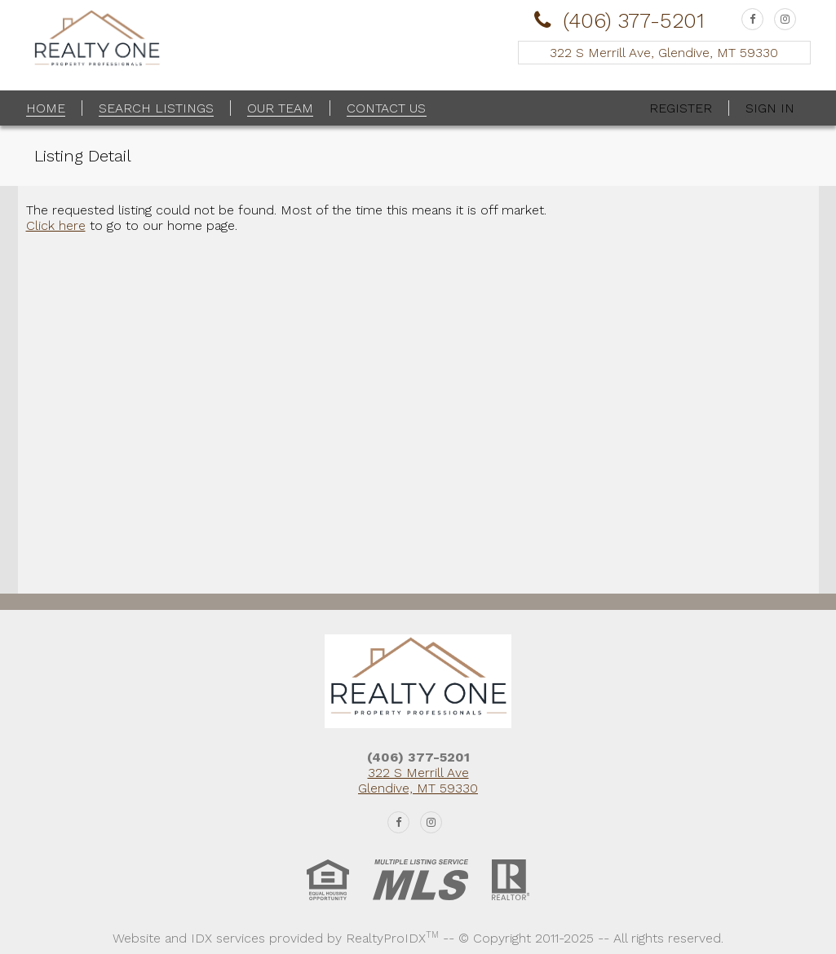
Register (680, 108)
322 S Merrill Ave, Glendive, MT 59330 (664, 52)
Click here (56, 225)
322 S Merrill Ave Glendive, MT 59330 (418, 780)
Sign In (769, 108)
